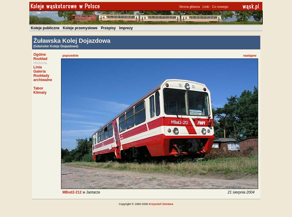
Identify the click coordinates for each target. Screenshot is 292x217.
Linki (206, 6)
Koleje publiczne (45, 28)
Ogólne (40, 54)
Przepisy (108, 28)
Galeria (40, 71)
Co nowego (220, 6)
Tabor (38, 88)
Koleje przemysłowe (80, 28)
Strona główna (189, 6)
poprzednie (71, 55)
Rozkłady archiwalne (43, 78)
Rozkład (40, 59)
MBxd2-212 (72, 192)
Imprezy (126, 28)
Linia (38, 67)
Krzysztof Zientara (161, 204)
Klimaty (40, 92)
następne (250, 55)
